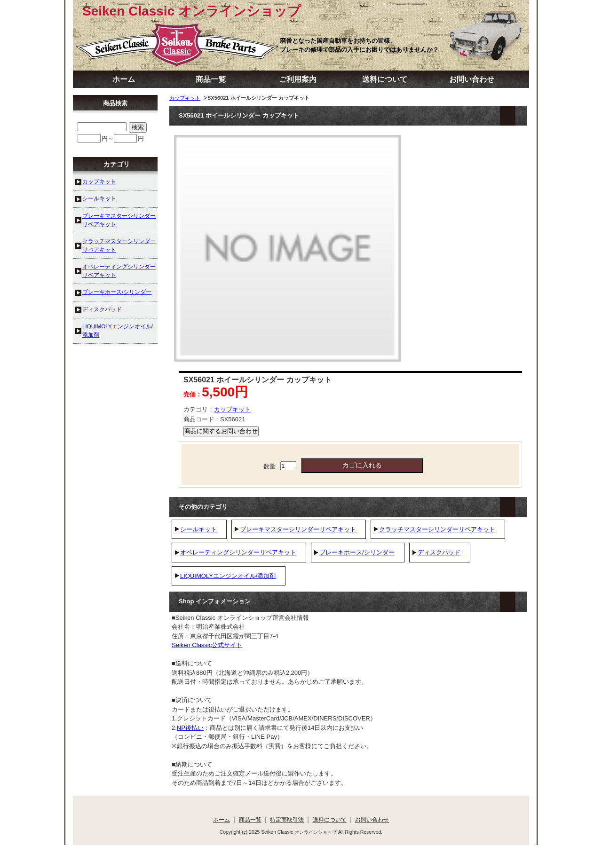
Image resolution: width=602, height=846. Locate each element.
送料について (384, 79)
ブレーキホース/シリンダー (357, 552)
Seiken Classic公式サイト (207, 644)
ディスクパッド (439, 552)
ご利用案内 (298, 79)
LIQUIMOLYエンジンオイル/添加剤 (228, 575)
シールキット (198, 529)
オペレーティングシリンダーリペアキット (238, 552)
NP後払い (190, 727)
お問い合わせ (471, 79)
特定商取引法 (287, 819)
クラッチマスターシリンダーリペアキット (437, 529)
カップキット (184, 98)
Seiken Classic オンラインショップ (191, 11)
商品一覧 (211, 79)
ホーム (123, 79)
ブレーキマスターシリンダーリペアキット (298, 529)
